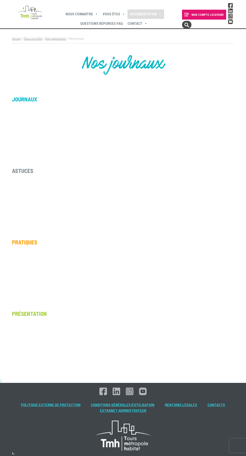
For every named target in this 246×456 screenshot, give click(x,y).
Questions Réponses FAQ (101, 23)
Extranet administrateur (123, 410)
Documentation (146, 14)
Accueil (16, 38)
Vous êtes (114, 14)
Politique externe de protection (51, 404)
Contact (137, 23)
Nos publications (55, 38)
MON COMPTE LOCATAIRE (207, 15)
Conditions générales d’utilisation (122, 404)
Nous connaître (82, 14)
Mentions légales (181, 404)
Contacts (216, 404)
